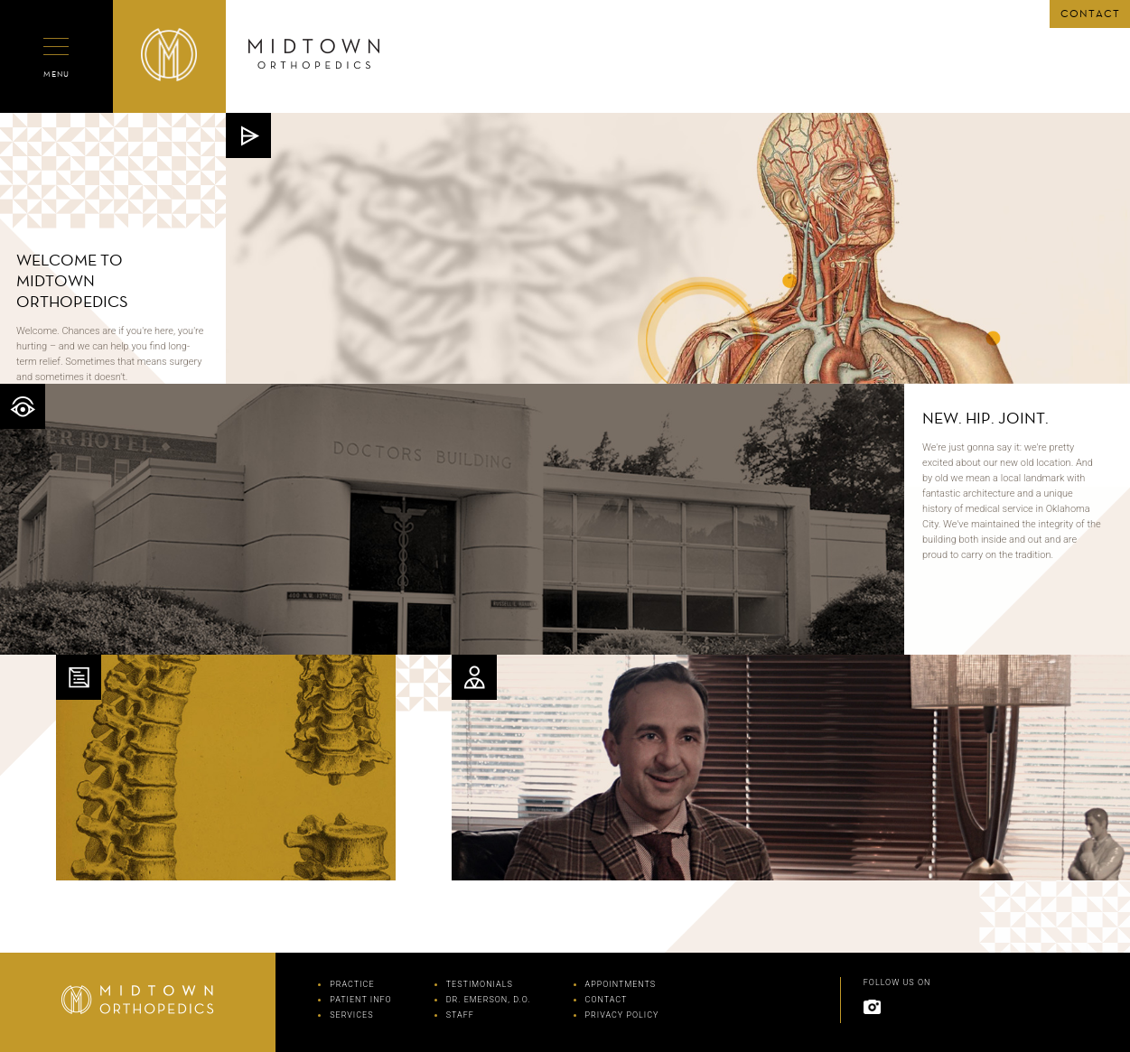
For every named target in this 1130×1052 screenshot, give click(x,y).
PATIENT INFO (360, 999)
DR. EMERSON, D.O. (488, 999)
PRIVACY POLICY (622, 1014)
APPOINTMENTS (621, 984)
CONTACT (1090, 13)
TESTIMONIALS (479, 984)
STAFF (460, 1014)
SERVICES (351, 1014)
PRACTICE (352, 984)
